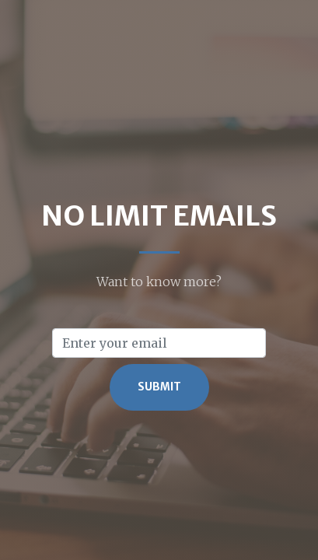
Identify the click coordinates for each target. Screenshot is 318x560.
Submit (159, 387)
